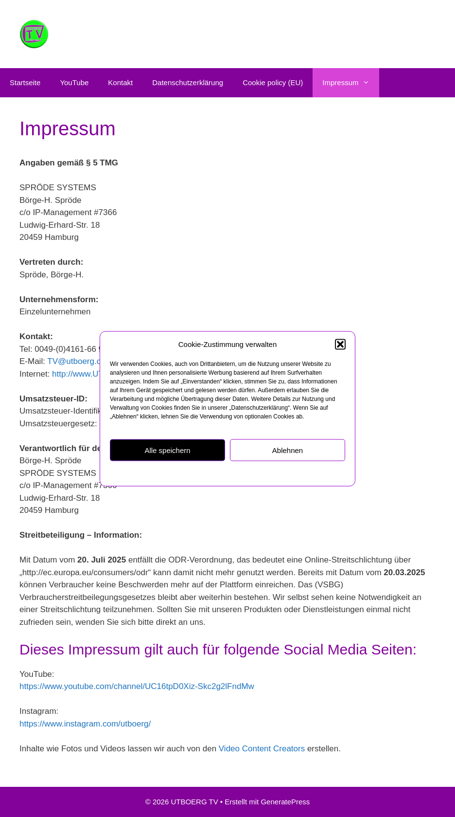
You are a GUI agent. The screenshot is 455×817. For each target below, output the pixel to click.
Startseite (25, 82)
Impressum (277, 473)
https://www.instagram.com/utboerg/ (85, 723)
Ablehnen (287, 450)
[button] (340, 344)
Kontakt (120, 82)
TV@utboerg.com (79, 361)
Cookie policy (179, 473)
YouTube (74, 82)
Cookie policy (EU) (273, 82)
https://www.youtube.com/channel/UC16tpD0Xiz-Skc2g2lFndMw (136, 686)
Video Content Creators (262, 748)
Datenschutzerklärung (230, 473)
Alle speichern (167, 450)
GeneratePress (285, 802)
